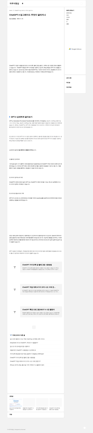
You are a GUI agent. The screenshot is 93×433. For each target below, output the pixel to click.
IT (11, 335)
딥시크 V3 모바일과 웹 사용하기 (20, 346)
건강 (67, 15)
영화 (67, 19)
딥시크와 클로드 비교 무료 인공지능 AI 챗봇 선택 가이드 (27, 339)
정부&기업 (68, 13)
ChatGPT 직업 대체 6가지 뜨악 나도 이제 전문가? (25, 361)
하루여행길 (14, 3)
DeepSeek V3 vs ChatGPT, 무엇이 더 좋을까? (24, 342)
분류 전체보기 (70, 10)
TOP (84, 428)
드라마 (68, 17)
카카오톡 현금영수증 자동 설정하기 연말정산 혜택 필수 (27, 354)
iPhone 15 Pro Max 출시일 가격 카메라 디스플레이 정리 (27, 365)
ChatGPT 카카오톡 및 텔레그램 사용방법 (22, 357)
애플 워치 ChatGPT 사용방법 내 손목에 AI (23, 350)
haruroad (23, 429)
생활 (67, 24)
